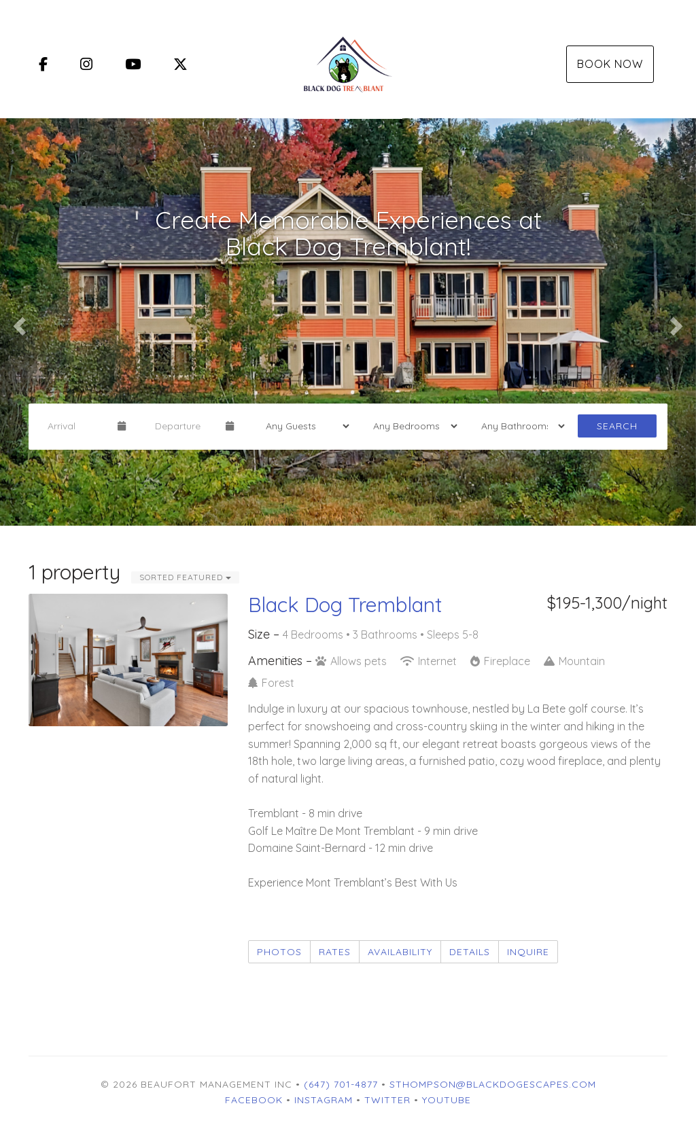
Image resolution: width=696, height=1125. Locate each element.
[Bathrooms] (518, 426)
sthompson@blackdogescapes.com (492, 1084)
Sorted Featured (185, 577)
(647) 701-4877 (341, 1084)
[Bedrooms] (410, 426)
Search (617, 426)
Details (469, 952)
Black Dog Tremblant (345, 605)
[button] (17, 322)
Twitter (387, 1100)
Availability (400, 952)
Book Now (610, 64)
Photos (279, 952)
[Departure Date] (184, 426)
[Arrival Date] (76, 426)
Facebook (254, 1100)
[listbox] (348, 322)
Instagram (323, 1100)
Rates (335, 952)
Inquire (528, 952)
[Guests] (303, 426)
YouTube (446, 1100)
